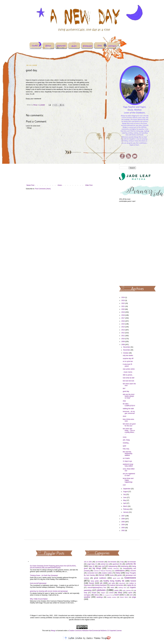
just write (111, 583)
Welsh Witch (124, 597)
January (126, 512)
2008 (123, 344)
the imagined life (107, 595)
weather (87, 597)
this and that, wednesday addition (127, 453)
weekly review (111, 597)
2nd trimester (112, 562)
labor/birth (122, 583)
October (126, 353)
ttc (125, 595)
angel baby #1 (92, 564)
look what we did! (128, 378)
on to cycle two (128, 361)
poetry (116, 590)
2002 (123, 530)
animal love (105, 564)
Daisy (118, 573)
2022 (123, 303)
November (127, 350)
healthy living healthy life (113, 581)
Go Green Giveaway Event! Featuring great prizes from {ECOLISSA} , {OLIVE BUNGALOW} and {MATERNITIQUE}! (53, 566)
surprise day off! (128, 358)
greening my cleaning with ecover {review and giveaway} (49, 591)
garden (119, 575)
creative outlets (107, 573)
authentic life (131, 564)
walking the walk (128, 408)
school (111, 593)
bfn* (124, 388)
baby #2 (91, 566)
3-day (122, 562)
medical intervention (116, 585)
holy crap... (126, 449)
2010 (123, 339)
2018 (123, 315)
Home (60, 185)
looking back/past (100, 585)
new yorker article (129, 369)
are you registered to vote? (129, 474)
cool (124, 485)
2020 (123, 309)
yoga (134, 597)
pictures (101, 590)
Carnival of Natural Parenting (102, 570)
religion (103, 592)
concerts (133, 571)
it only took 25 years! (127, 365)
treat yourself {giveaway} (38, 583)
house (91, 583)
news (112, 587)
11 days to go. (127, 461)
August (125, 491)
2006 (123, 519)
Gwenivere (130, 577)
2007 (123, 516)
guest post (116, 578)
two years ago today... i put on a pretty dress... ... (129, 431)
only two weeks (128, 355)
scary (124, 437)
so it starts (126, 458)
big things (97, 568)
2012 (123, 333)
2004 (123, 524)
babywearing (113, 566)
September (127, 489)
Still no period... (128, 375)
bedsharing (124, 566)
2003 (123, 527)
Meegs (53, 630)
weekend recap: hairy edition (128, 465)
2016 (123, 321)
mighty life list (131, 585)
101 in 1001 (88, 562)
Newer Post (30, 185)
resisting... (126, 443)
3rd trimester (131, 562)
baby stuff (101, 566)
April (125, 503)
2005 (123, 522)
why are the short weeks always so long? (128, 396)
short (124, 416)
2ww (124, 401)
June (125, 497)
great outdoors (100, 578)
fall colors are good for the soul (129, 425)
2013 (123, 330)
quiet (124, 446)
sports (130, 593)
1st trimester (100, 562)
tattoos (96, 595)
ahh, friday (126, 440)
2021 (123, 306)
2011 (123, 336)
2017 (123, 318)
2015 (123, 324)
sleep (120, 593)
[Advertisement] (127, 244)
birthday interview (113, 568)
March (125, 506)
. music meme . (128, 372)
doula (112, 575)
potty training (127, 590)
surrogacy (87, 595)
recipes (94, 593)
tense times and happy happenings (128, 480)
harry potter (95, 581)
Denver (102, 575)
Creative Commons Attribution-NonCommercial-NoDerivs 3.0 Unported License (95, 630)
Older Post (88, 185)
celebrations (120, 571)
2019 (123, 312)
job (101, 583)
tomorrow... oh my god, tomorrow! (129, 412)
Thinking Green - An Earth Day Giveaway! (44, 575)
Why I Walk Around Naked (39, 599)
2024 (123, 297)
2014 (123, 327)
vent (131, 595)
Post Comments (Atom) (43, 189)
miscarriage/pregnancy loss (96, 587)
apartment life (117, 564)
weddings (99, 597)
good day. (126, 391)
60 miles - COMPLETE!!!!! (129, 404)
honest (133, 581)
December (127, 347)
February (126, 509)
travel (116, 595)
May (124, 500)
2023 (123, 300)
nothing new (122, 587)
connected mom (92, 573)
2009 (123, 341)
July (124, 494)
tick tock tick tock (128, 381)
